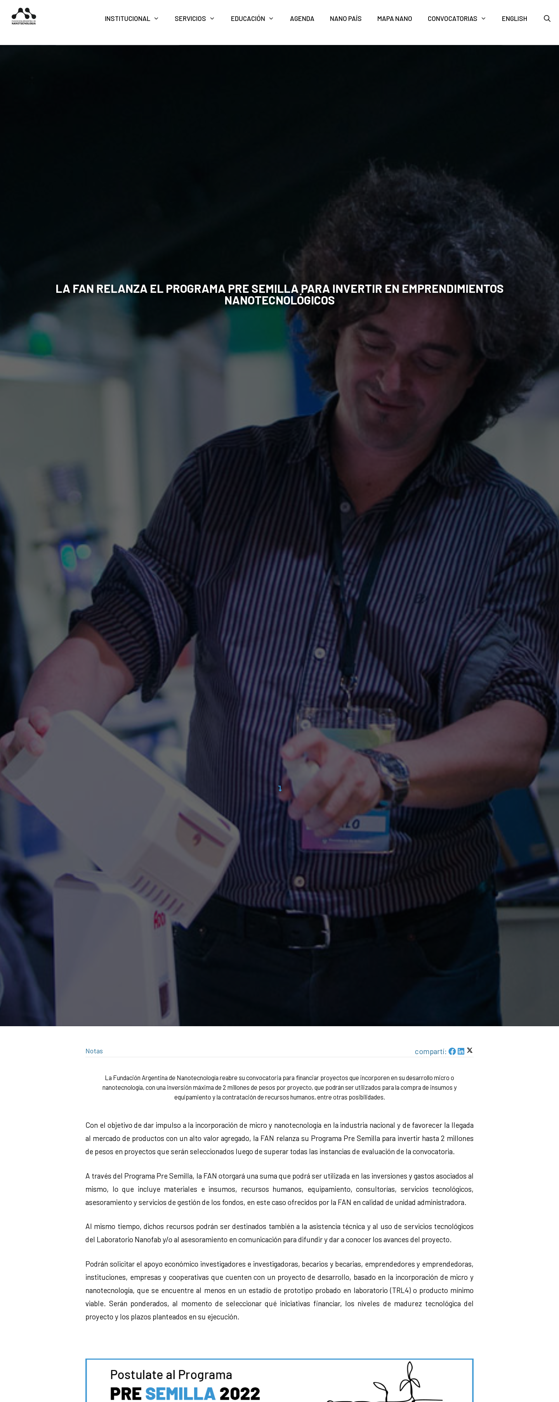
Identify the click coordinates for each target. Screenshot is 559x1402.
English (514, 18)
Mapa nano (394, 18)
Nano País (346, 18)
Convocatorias (461, 18)
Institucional (136, 18)
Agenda (302, 18)
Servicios (199, 18)
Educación (256, 18)
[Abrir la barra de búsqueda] (547, 18)
